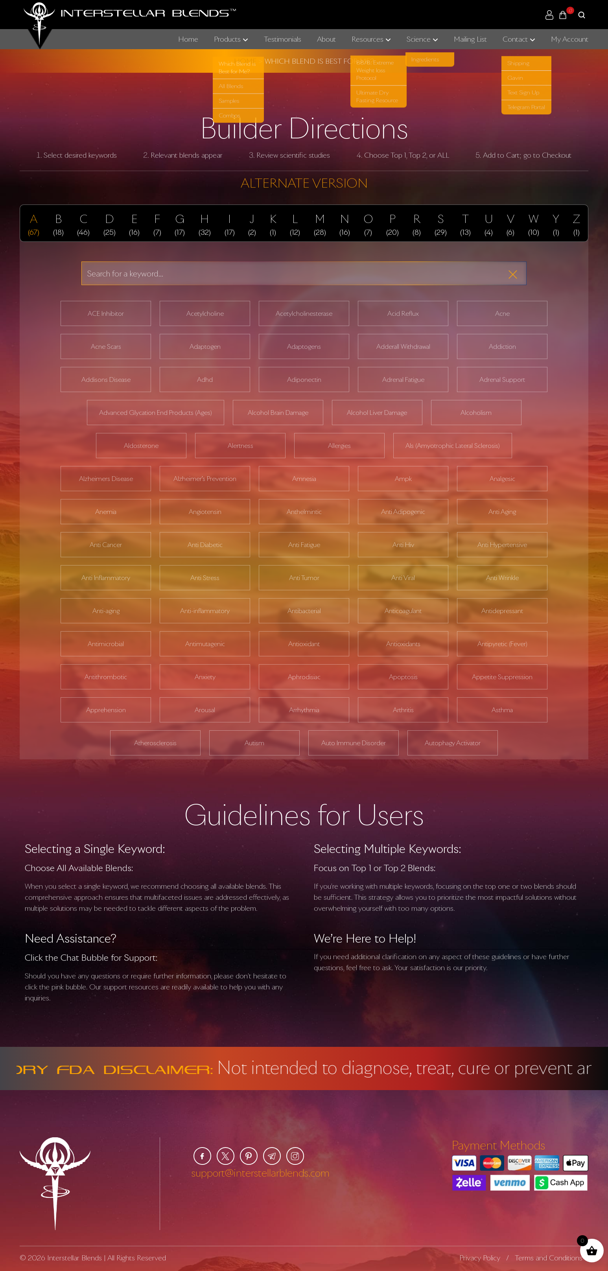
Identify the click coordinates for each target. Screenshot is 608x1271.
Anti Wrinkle (502, 578)
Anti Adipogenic (403, 512)
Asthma (502, 710)
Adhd (205, 379)
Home (188, 39)
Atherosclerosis (155, 743)
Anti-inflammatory (205, 611)
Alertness (240, 445)
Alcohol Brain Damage (278, 412)
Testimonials (282, 39)
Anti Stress (204, 578)
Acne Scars (106, 346)
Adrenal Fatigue (403, 379)
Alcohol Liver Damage (377, 412)
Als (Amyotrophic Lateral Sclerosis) (452, 445)
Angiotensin (205, 512)
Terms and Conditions (548, 1257)
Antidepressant (502, 611)
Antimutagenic (205, 644)
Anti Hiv (403, 545)
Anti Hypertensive (502, 545)
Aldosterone (141, 445)
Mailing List (470, 39)
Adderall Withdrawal (403, 346)
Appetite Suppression (502, 677)
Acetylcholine (205, 313)
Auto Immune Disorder (353, 743)
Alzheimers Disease (106, 479)
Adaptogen (205, 346)
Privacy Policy (479, 1257)
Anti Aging (502, 512)
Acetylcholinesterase (304, 313)
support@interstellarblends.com (261, 1172)
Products (227, 39)
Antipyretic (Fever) (502, 644)
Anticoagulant (403, 611)
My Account (569, 39)
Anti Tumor (304, 578)
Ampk (403, 479)
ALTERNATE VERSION (304, 182)
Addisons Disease (106, 379)
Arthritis (403, 710)
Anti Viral (403, 578)
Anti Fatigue (304, 545)
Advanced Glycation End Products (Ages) (155, 412)
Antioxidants (403, 644)
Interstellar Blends (74, 1257)
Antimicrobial (106, 644)
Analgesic (502, 479)
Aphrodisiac (304, 677)
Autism (254, 743)
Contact (515, 39)
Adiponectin (304, 379)
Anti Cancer (106, 545)
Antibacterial (304, 611)
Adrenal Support (502, 379)
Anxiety (205, 677)
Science (419, 39)
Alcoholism (476, 412)
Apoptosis (403, 677)
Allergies (339, 445)
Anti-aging (106, 611)
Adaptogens (304, 346)
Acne (502, 313)
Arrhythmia (304, 710)
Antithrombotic (106, 677)
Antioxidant (304, 644)
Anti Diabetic (205, 545)
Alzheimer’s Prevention (204, 479)
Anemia (105, 512)
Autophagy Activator (453, 743)
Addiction (502, 346)
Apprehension (106, 710)
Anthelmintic (304, 512)
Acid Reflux (403, 313)
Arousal (205, 710)
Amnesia (304, 479)
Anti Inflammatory (105, 578)
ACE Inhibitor (106, 313)
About (326, 39)
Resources (367, 39)
